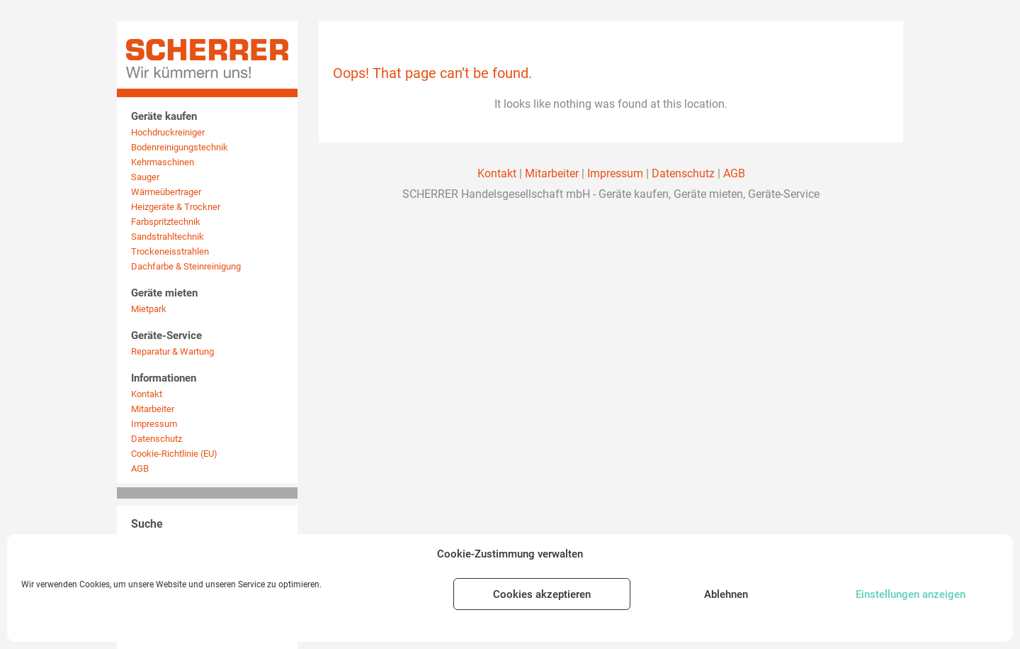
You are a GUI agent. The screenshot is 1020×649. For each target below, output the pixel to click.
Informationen (163, 378)
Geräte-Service (166, 335)
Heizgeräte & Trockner (175, 206)
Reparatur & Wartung (172, 351)
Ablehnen (726, 594)
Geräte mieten (164, 293)
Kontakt (146, 394)
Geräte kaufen (164, 116)
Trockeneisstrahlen (170, 251)
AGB (140, 468)
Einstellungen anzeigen (910, 594)
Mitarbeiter (152, 409)
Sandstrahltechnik (167, 236)
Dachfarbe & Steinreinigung (186, 266)
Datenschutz (156, 438)
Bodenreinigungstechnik (179, 147)
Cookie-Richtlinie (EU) (174, 453)
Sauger (145, 177)
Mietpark (148, 309)
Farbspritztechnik (165, 221)
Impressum (154, 423)
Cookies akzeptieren (542, 594)
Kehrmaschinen (162, 162)
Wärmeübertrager (166, 192)
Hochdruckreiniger (168, 132)
